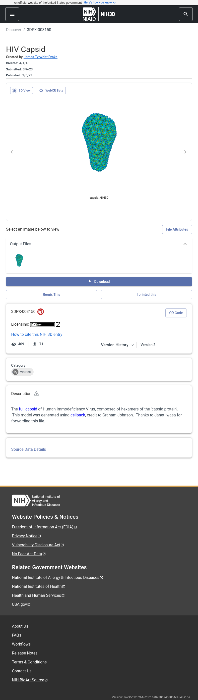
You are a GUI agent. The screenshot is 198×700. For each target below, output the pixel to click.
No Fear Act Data (29, 553)
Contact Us (22, 671)
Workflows (21, 644)
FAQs (16, 635)
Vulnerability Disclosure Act (38, 545)
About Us (20, 626)
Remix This (51, 295)
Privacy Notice (26, 536)
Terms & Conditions (29, 662)
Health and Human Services (38, 595)
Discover (13, 29)
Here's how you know (100, 2)
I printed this (146, 295)
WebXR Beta (51, 90)
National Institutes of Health (39, 586)
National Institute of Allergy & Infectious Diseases (57, 577)
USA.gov (21, 604)
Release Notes (25, 653)
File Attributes (177, 229)
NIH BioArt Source (30, 680)
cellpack (77, 415)
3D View (21, 90)
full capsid (28, 409)
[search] (186, 14)
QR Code (176, 313)
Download (98, 281)
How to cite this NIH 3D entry (36, 334)
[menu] (12, 14)
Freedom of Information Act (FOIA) (44, 527)
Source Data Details (28, 449)
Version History (117, 345)
